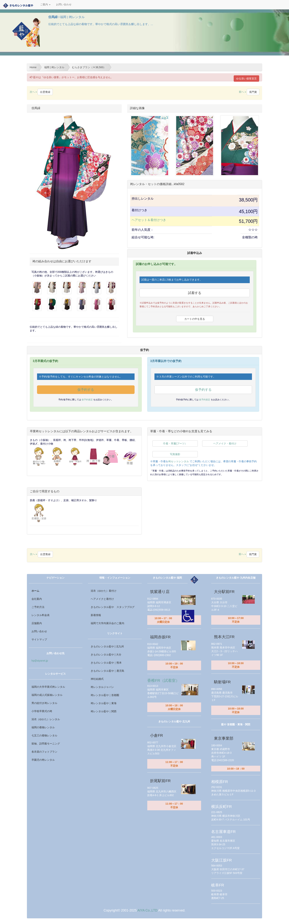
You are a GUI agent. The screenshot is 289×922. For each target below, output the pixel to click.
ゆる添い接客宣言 (246, 78)
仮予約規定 (87, 399)
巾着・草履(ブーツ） (175, 443)
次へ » (41, 91)
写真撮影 (175, 454)
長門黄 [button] (253, 92)
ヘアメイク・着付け (224, 443)
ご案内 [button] (45, 4)
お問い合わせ (64, 4)
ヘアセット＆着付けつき (149, 220)
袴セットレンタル (178, 461)
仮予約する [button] (85, 390)
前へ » (249, 91)
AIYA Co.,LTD (147, 910)
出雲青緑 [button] (45, 92)
